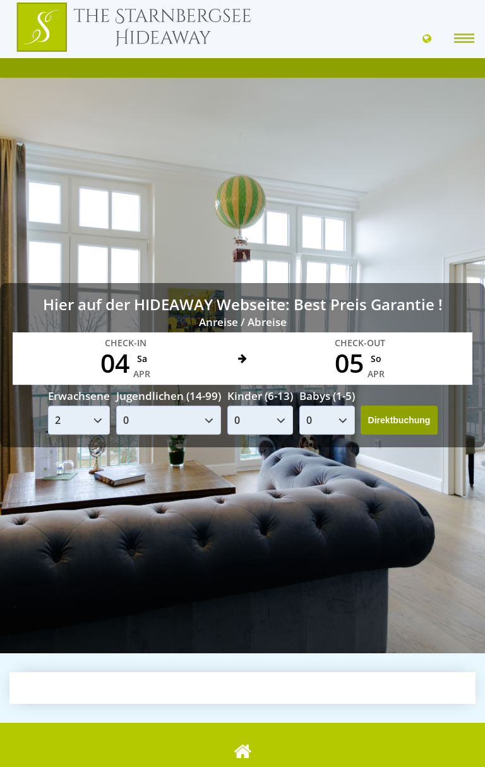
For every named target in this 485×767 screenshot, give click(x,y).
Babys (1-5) (327, 396)
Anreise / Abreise (243, 322)
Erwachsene (79, 396)
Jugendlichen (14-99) (168, 396)
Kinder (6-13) (260, 396)
